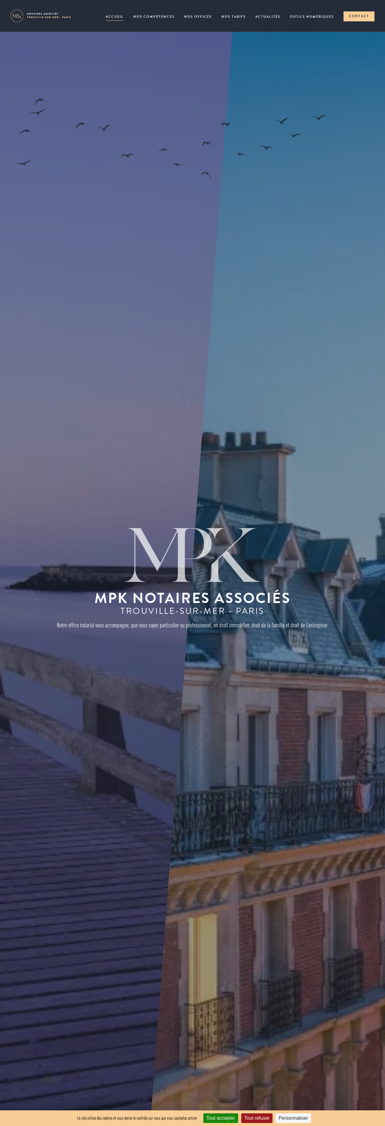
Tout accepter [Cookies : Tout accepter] (220, 1118)
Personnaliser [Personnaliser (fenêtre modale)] (293, 1118)
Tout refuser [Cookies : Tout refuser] (257, 1118)
